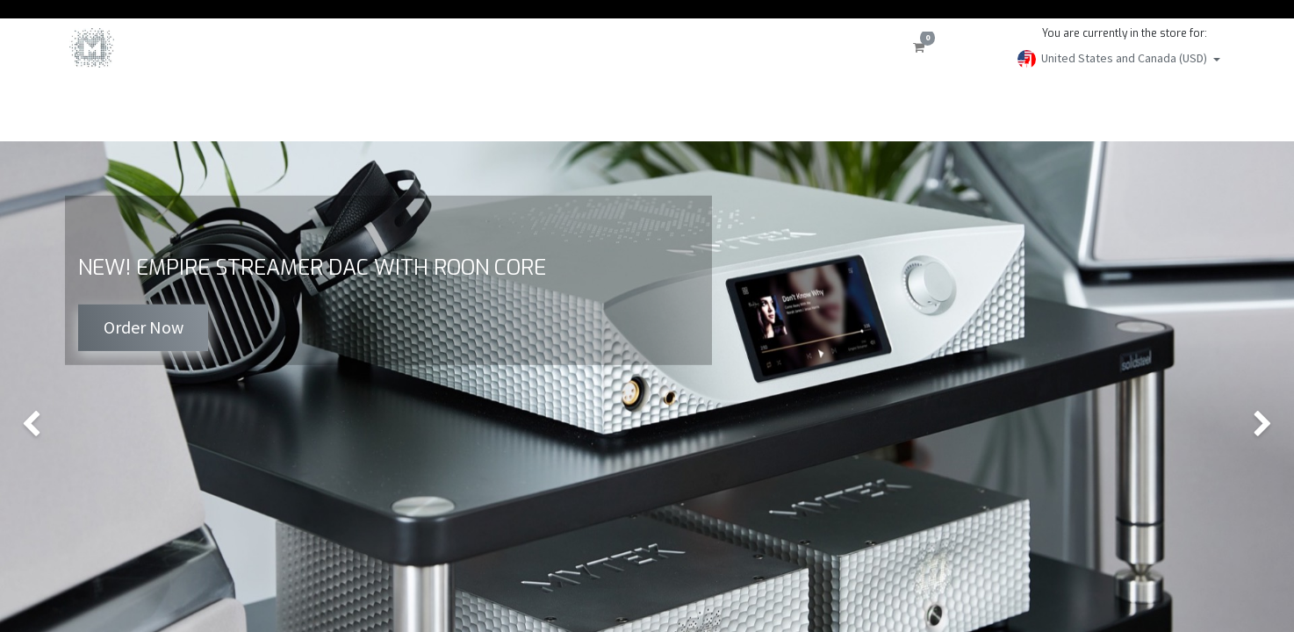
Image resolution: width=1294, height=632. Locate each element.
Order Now (143, 327)
